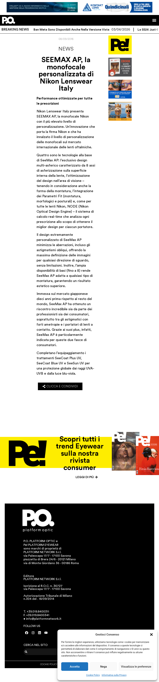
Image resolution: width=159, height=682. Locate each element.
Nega (103, 666)
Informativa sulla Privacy (114, 675)
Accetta (75, 666)
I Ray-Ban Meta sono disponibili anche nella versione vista (73, 29)
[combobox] (46, 651)
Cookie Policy (93, 675)
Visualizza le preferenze (136, 666)
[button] (151, 634)
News (66, 48)
